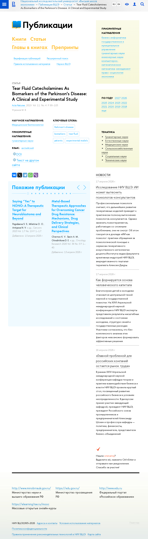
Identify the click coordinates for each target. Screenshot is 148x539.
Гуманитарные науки (116, 137)
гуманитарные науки (113, 53)
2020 (111, 106)
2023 (117, 102)
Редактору (134, 522)
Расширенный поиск (57, 58)
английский (28, 148)
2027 (117, 98)
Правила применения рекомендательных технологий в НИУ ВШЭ (49, 534)
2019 (117, 106)
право (105, 72)
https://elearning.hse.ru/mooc (30, 504)
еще (104, 110)
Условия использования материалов (79, 523)
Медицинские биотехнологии (28, 124)
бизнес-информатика (114, 37)
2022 (124, 102)
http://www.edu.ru (110, 488)
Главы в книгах (30, 47)
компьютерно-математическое (111, 62)
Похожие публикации (38, 187)
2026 (124, 98)
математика (108, 68)
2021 (104, 106)
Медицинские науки (116, 144)
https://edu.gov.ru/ (68, 488)
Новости (103, 175)
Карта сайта (94, 534)
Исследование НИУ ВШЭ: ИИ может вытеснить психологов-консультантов (117, 192)
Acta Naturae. (19, 105)
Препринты (64, 47)
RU (114, 4)
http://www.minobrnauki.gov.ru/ (31, 488)
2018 (124, 106)
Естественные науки (117, 140)
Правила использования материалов (32, 64)
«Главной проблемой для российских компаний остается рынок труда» (114, 360)
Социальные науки (116, 156)
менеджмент (123, 68)
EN (119, 4)
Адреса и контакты (47, 523)
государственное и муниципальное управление (113, 45)
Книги (19, 39)
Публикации (47, 25)
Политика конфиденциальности (29, 528)
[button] (28, 193)
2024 (111, 102)
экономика (108, 76)
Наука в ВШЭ (63, 64)
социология (116, 72)
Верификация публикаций (27, 58)
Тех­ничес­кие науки (116, 160)
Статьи (38, 39)
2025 (104, 102)
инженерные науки (112, 57)
